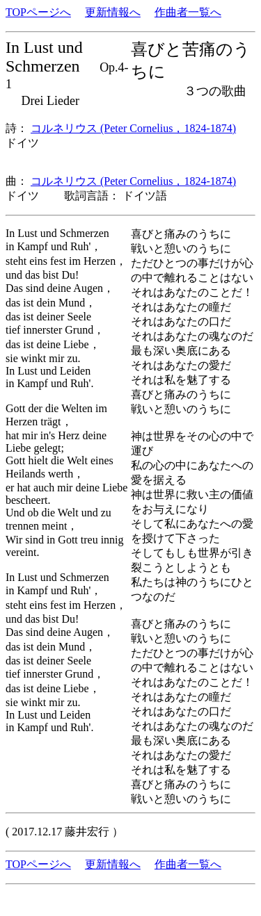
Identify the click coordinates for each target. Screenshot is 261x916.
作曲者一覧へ (188, 12)
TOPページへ (38, 12)
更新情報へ (113, 12)
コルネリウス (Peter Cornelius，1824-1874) (133, 128)
